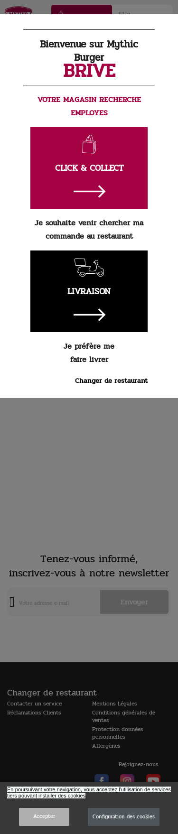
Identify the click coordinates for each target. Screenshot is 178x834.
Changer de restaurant (111, 380)
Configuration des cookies (124, 817)
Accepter (44, 816)
